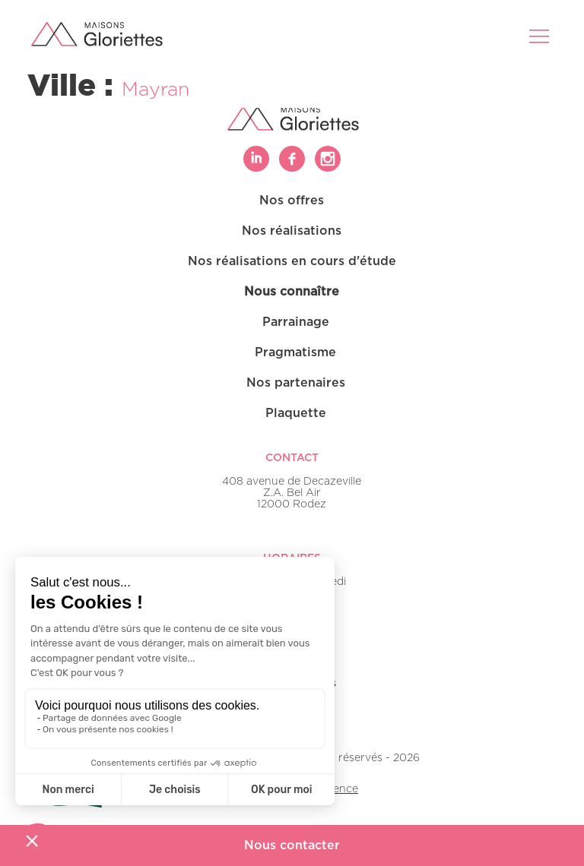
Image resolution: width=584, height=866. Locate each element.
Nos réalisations (291, 231)
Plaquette (295, 413)
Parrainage (295, 322)
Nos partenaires (295, 383)
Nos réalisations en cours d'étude (292, 261)
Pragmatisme (295, 352)
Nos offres (291, 200)
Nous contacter (292, 845)
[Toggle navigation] (540, 35)
